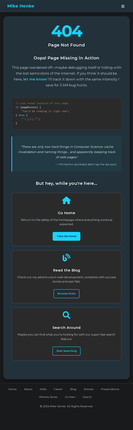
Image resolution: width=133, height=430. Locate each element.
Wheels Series (48, 414)
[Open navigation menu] (123, 6)
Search (87, 414)
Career (58, 406)
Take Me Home (66, 240)
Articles (88, 406)
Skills (43, 406)
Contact (70, 414)
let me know (34, 79)
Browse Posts (66, 303)
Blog (73, 406)
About (28, 406)
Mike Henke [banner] (20, 5)
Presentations (110, 406)
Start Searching (66, 365)
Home (12, 406)
